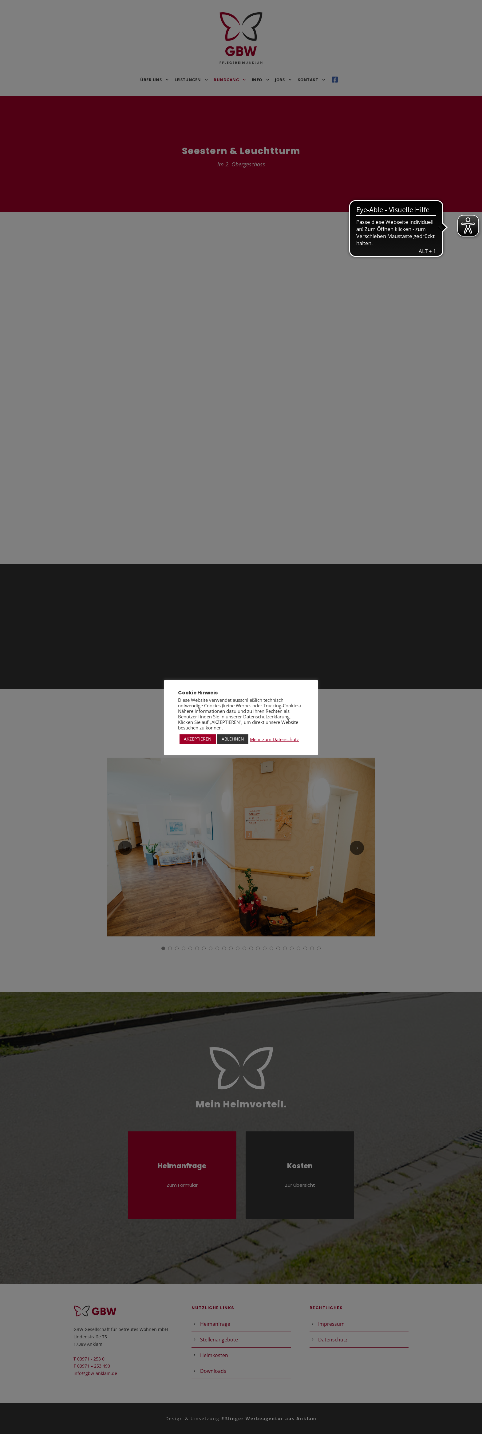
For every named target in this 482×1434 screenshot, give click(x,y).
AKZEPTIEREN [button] (197, 739)
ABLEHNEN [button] (233, 739)
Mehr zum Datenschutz (274, 739)
